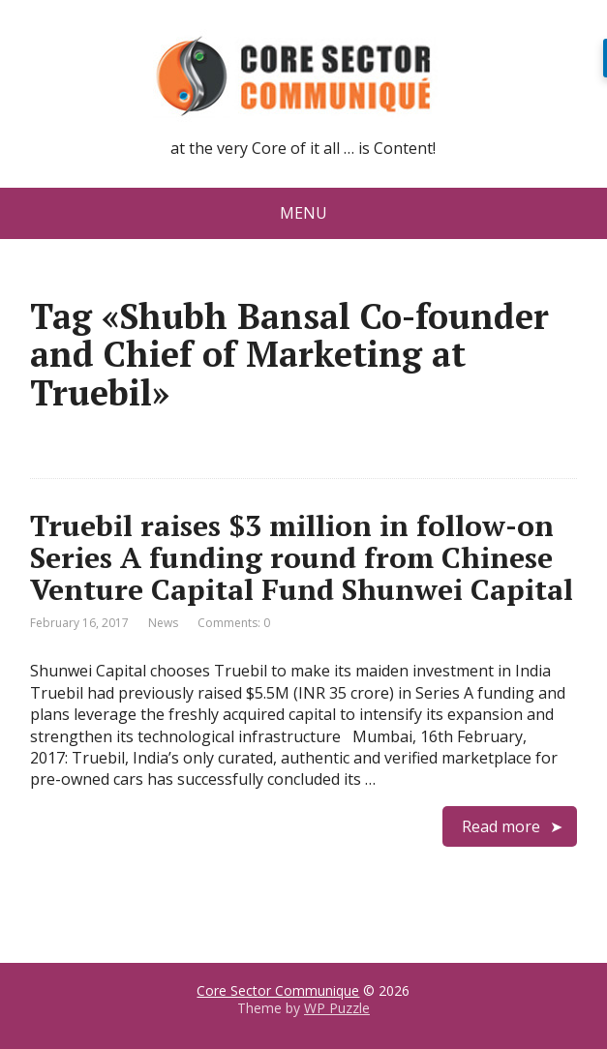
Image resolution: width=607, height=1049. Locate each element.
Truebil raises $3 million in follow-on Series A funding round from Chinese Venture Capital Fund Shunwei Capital (301, 557)
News (163, 622)
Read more (501, 826)
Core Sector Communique (278, 990)
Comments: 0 (233, 622)
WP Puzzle (337, 1008)
